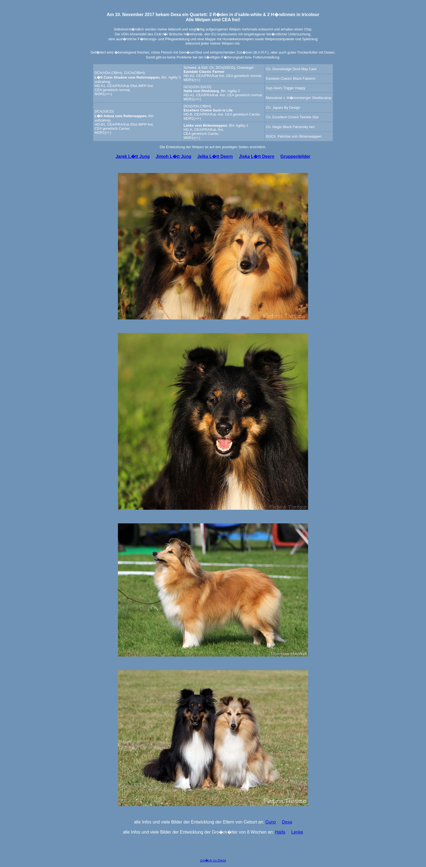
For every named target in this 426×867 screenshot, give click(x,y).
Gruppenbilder (295, 156)
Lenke (297, 832)
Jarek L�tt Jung (133, 156)
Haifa (280, 832)
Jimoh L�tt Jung (173, 156)
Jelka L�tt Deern (215, 156)
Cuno (270, 822)
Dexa (287, 822)
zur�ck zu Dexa (213, 860)
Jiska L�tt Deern (256, 156)
